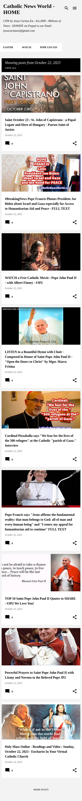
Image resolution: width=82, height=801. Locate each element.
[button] (74, 143)
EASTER (8, 47)
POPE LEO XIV (48, 47)
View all (11, 68)
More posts (41, 789)
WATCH (26, 47)
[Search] (66, 8)
